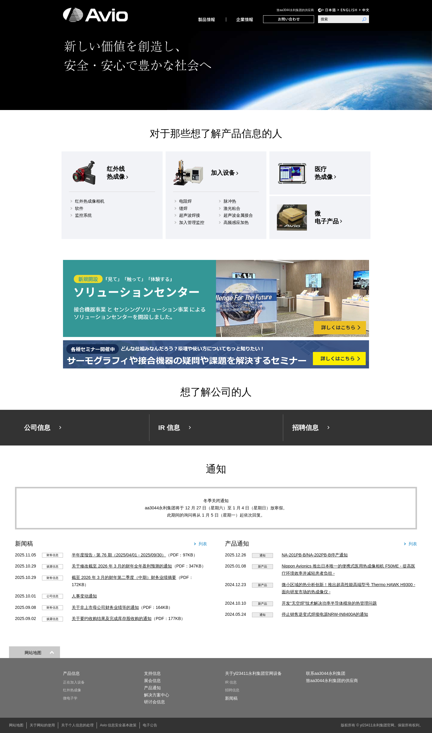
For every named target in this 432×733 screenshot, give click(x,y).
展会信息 (152, 680)
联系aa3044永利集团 (288, 19)
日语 (329, 10)
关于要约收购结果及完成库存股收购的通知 (112, 618)
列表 (203, 543)
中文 (364, 10)
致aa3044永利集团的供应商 (295, 10)
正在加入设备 (74, 682)
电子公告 (150, 725)
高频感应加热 (236, 222)
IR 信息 (231, 682)
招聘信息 (232, 690)
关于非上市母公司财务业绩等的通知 (105, 607)
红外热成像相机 (89, 201)
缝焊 (183, 208)
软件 (79, 208)
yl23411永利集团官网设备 (102, 15)
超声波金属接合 (238, 215)
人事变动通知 (84, 596)
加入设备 (223, 172)
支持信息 (152, 673)
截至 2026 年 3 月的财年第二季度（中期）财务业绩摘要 (124, 577)
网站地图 (16, 725)
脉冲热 (230, 201)
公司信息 (244, 19)
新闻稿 (231, 698)
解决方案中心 (156, 695)
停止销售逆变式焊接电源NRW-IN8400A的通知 (325, 614)
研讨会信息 (154, 701)
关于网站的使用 (42, 725)
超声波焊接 (189, 215)
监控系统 (83, 215)
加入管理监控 (191, 222)
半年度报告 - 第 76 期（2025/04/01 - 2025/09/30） (119, 555)
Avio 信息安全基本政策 (118, 725)
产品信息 (207, 19)
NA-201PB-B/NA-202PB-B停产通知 (315, 555)
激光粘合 (232, 208)
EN (347, 10)
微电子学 (70, 698)
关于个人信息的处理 (77, 725)
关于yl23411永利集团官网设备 (253, 673)
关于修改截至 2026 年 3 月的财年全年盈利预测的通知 (122, 566)
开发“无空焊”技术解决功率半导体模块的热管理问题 (329, 603)
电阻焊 (185, 201)
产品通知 (152, 687)
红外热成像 (72, 690)
